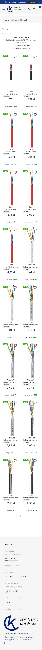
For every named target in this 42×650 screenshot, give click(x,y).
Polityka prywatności (13, 598)
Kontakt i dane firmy (13, 609)
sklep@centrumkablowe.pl (17, 639)
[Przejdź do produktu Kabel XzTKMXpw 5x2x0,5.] (31, 72)
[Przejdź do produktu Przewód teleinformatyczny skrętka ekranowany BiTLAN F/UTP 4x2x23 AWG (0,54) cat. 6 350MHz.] (11, 360)
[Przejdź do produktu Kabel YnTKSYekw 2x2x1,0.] (31, 187)
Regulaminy (10, 551)
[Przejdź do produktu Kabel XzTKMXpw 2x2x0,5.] (11, 72)
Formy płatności (11, 583)
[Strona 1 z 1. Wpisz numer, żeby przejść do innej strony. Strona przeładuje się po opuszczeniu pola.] (22, 516)
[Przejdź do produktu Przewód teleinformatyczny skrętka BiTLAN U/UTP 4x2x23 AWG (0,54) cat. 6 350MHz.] (31, 245)
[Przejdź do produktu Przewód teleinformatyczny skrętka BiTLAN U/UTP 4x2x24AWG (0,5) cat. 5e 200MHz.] (31, 303)
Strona (18, 516)
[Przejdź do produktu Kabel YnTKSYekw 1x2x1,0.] (31, 129)
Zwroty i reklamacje (12, 554)
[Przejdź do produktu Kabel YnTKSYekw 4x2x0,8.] (11, 245)
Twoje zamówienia (12, 566)
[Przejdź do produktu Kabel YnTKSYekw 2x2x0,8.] (11, 187)
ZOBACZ (32, 2)
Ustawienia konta (11, 569)
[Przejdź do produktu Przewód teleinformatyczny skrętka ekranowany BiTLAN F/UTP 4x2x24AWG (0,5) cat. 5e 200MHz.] (11, 418)
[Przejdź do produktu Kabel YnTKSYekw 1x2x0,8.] (11, 129)
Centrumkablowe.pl (15, 20)
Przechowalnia (10, 572)
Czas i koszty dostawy (13, 587)
